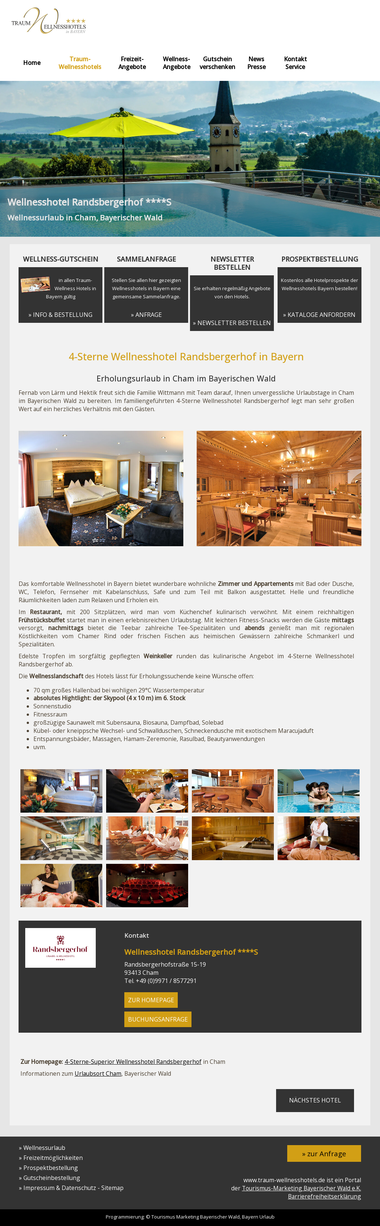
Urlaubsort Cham (98, 1073)
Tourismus (163, 1216)
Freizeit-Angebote (132, 63)
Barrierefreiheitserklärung (324, 1196)
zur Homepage (151, 1000)
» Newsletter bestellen (232, 323)
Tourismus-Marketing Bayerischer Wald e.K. (301, 1188)
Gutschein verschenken (217, 63)
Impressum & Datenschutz (59, 1188)
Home (31, 63)
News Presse (256, 63)
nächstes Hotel (315, 1100)
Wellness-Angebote (176, 63)
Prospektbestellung (50, 1168)
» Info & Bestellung (60, 315)
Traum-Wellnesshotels (80, 63)
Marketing (187, 1216)
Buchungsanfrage (158, 1019)
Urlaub (267, 1216)
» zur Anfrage (324, 1153)
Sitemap (112, 1188)
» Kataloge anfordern (319, 315)
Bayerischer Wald (220, 1216)
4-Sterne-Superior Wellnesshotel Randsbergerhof (133, 1062)
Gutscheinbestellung (51, 1178)
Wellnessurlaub (44, 1148)
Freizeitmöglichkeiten (53, 1158)
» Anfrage (146, 315)
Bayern (250, 1216)
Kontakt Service (295, 63)
